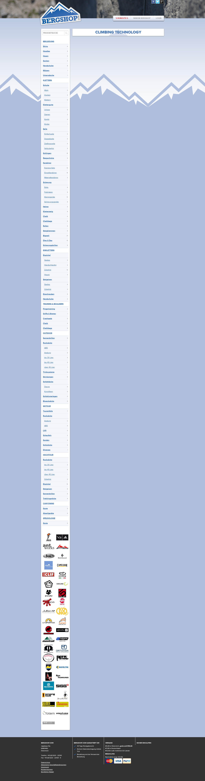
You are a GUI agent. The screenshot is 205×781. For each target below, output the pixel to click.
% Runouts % (122, 18)
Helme (46, 207)
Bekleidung (48, 41)
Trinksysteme (48, 372)
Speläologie (49, 518)
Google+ (162, 2)
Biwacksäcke (48, 401)
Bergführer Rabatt (47, 772)
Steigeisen (47, 279)
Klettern (47, 80)
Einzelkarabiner (50, 173)
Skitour (47, 406)
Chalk (45, 216)
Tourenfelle (48, 411)
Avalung (47, 353)
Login (158, 18)
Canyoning (48, 503)
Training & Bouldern (53, 304)
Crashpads (47, 318)
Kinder (47, 124)
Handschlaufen (50, 265)
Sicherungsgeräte (51, 202)
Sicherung (47, 182)
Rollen (45, 226)
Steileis (47, 260)
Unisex (47, 110)
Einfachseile (49, 134)
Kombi (46, 119)
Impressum (45, 767)
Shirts (45, 46)
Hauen (47, 275)
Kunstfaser (48, 392)
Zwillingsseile (49, 144)
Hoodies (46, 51)
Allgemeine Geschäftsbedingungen (53, 765)
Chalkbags (47, 221)
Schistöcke (47, 445)
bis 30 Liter (48, 358)
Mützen (46, 70)
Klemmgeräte (49, 197)
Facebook (153, 2)
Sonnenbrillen (49, 338)
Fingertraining (49, 309)
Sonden (46, 440)
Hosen (45, 56)
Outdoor (47, 333)
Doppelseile (49, 139)
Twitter (158, 2)
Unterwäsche (48, 75)
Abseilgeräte (48, 513)
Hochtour (48, 455)
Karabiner (47, 163)
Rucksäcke (47, 343)
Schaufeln (47, 435)
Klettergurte (48, 105)
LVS (44, 430)
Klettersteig (48, 211)
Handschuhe (48, 66)
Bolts (46, 187)
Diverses (46, 450)
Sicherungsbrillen (50, 245)
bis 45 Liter (48, 362)
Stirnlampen (48, 377)
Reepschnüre (48, 158)
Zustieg (47, 95)
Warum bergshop (141, 18)
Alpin (46, 90)
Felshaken (48, 192)
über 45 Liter (49, 367)
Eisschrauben (48, 294)
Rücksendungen (47, 770)
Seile (45, 129)
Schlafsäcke (48, 382)
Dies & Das (47, 240)
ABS (46, 348)
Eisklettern (48, 250)
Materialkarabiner (51, 178)
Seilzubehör (49, 149)
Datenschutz (45, 763)
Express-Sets (49, 168)
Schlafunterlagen (50, 396)
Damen (47, 115)
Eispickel (47, 255)
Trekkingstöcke (49, 498)
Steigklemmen (49, 231)
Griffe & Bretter (49, 314)
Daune (47, 387)
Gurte (45, 508)
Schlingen (47, 153)
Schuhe (46, 85)
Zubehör (47, 270)
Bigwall (46, 236)
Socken (46, 61)
